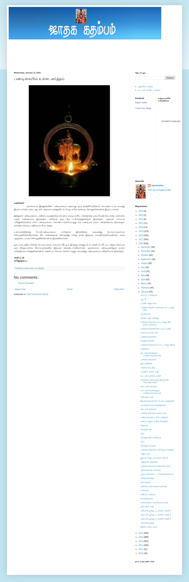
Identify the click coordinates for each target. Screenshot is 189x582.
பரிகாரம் (144, 490)
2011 (141, 549)
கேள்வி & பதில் (147, 367)
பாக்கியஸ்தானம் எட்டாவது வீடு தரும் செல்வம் (155, 323)
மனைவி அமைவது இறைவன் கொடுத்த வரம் (154, 381)
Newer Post (20, 289)
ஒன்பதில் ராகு (147, 506)
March (144, 283)
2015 (141, 533)
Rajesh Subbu (141, 103)
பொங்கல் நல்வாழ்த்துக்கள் (153, 405)
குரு (142, 433)
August (144, 263)
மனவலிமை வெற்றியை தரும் (154, 502)
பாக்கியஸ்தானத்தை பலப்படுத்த (155, 328)
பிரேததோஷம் (147, 478)
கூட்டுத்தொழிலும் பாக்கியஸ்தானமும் (150, 354)
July (143, 267)
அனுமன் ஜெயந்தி (149, 462)
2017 (141, 239)
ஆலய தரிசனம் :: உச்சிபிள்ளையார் (157, 474)
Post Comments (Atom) (37, 294)
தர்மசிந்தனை (146, 498)
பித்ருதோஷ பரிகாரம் (150, 470)
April (143, 279)
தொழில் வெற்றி (147, 446)
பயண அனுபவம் (148, 303)
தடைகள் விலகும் (148, 386)
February (145, 287)
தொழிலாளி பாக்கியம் (150, 437)
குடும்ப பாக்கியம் (148, 295)
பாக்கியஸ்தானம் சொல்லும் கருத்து (156, 450)
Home (70, 289)
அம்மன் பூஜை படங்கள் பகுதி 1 (155, 519)
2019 (141, 231)
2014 (141, 537)
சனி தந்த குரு (146, 397)
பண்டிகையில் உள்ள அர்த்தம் (154, 417)
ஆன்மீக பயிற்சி (145, 86)
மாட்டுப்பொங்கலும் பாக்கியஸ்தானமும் (150, 391)
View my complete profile (159, 190)
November (146, 251)
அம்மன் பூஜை (147, 523)
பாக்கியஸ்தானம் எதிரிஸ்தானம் (155, 466)
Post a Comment (26, 283)
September (146, 259)
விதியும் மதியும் (148, 494)
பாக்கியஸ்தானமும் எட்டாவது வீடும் (157, 345)
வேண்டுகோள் (147, 341)
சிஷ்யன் (144, 425)
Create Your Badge (143, 108)
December (146, 247)
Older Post (119, 289)
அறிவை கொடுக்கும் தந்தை (153, 486)
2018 (141, 235)
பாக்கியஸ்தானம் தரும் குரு (153, 413)
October (145, 255)
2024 (141, 211)
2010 (141, 553)
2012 (141, 545)
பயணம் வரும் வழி (149, 371)
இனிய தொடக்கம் (148, 527)
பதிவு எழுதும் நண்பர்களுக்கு (154, 421)
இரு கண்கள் (146, 363)
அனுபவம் (145, 454)
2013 (141, 541)
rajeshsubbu (29, 268)
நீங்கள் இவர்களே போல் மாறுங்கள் (157, 401)
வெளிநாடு (145, 314)
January (145, 291)
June (143, 271)
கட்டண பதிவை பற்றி (150, 376)
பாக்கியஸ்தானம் (148, 337)
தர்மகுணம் (145, 482)
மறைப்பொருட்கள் (149, 332)
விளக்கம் (144, 349)
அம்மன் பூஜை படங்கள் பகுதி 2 (155, 514)
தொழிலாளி (146, 429)
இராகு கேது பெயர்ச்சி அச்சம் (154, 458)
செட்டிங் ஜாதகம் (148, 409)
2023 (141, 215)
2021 (141, 223)
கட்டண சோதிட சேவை (149, 90)
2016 (141, 243)
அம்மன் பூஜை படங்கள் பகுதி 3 (155, 510)
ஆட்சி (143, 299)
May (143, 275)
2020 (141, 227)
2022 (141, 219)
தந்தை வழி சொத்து (149, 318)
